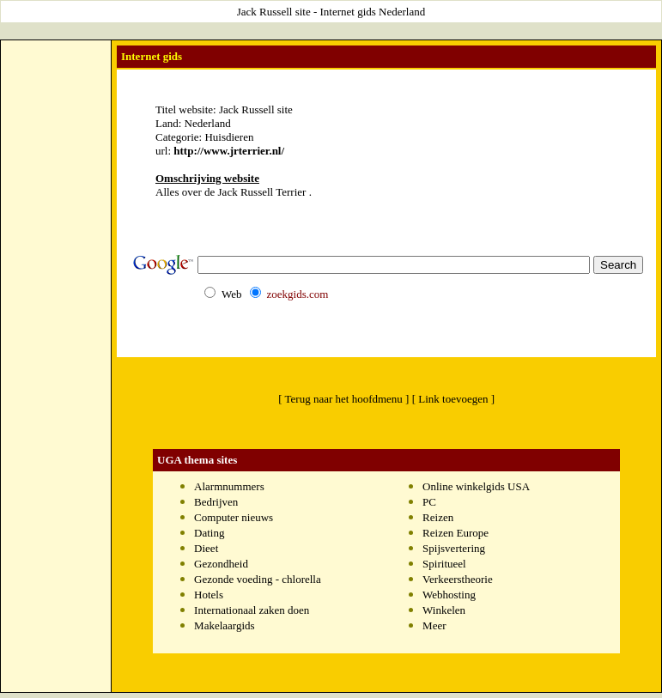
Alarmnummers (229, 486)
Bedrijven (216, 501)
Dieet (206, 548)
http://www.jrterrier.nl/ (228, 150)
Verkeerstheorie (457, 579)
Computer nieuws (233, 517)
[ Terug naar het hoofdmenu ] (343, 398)
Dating (209, 532)
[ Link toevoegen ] (453, 398)
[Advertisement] (55, 301)
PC (429, 501)
